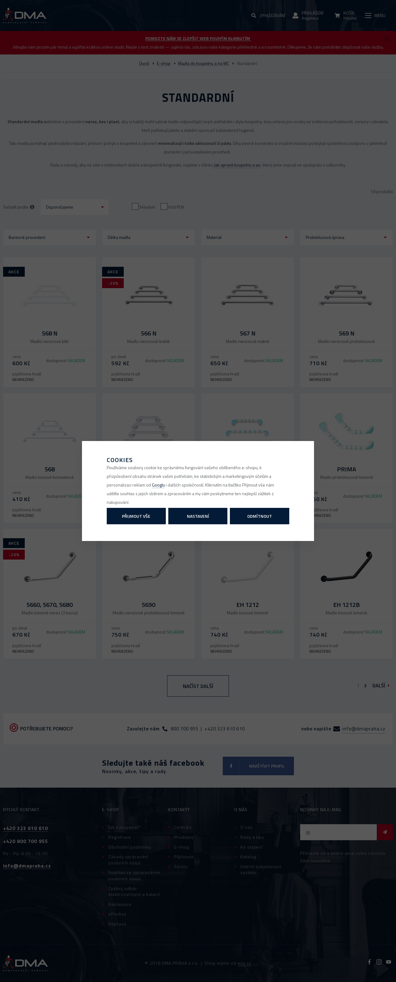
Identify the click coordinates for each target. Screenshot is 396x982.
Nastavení (198, 516)
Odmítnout (259, 516)
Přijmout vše (136, 516)
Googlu (158, 485)
